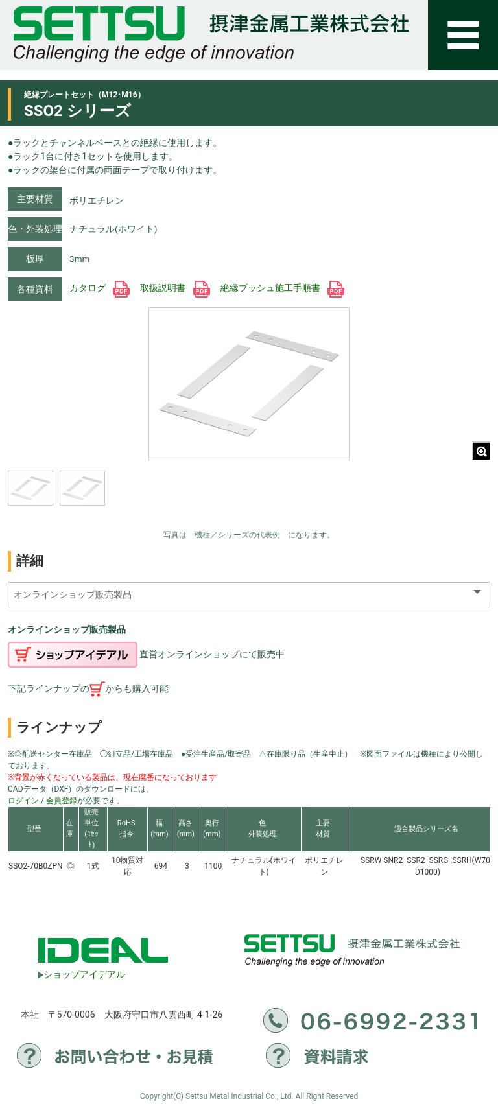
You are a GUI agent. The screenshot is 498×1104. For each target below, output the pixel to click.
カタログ (99, 288)
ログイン (23, 800)
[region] (108, 497)
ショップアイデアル (81, 974)
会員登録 (61, 800)
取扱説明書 (174, 288)
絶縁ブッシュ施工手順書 (282, 288)
